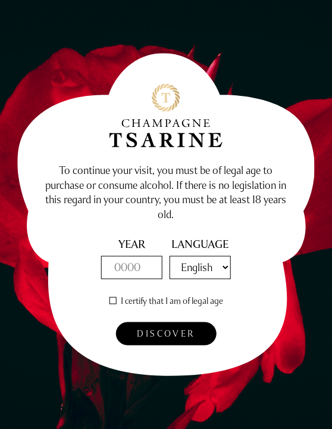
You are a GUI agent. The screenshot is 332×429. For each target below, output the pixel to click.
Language (199, 245)
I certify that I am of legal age (172, 301)
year (131, 245)
